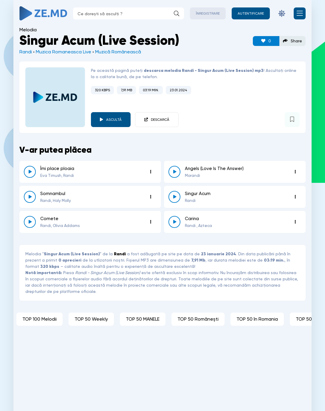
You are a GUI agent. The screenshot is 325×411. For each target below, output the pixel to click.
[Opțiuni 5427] (295, 197)
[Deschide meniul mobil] (300, 13)
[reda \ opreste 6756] (174, 172)
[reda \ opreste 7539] (30, 172)
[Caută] (176, 13)
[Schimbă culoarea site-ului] (282, 13)
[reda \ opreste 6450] (30, 197)
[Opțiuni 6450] (151, 197)
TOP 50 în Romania (257, 319)
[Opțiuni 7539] (151, 172)
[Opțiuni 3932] (151, 222)
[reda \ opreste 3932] (30, 222)
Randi (25, 52)
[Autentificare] (251, 13)
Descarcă (160, 120)
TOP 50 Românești (198, 319)
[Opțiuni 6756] (295, 172)
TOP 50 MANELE (143, 319)
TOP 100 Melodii (39, 319)
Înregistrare (208, 13)
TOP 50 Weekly (91, 319)
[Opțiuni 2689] (295, 222)
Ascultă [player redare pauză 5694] (114, 120)
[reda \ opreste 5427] (174, 197)
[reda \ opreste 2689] (174, 222)
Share (292, 41)
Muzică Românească (118, 52)
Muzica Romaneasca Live (63, 52)
